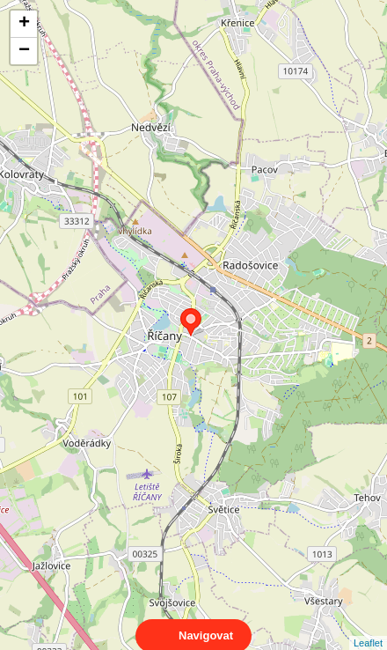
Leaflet (368, 627)
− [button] (24, 51)
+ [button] (24, 24)
